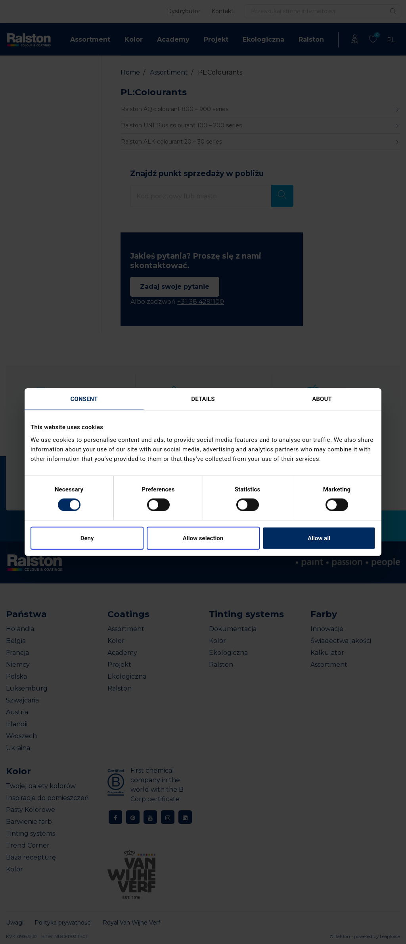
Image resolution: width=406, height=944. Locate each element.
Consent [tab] (84, 399)
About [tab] (322, 399)
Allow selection (203, 537)
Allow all (319, 537)
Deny (87, 537)
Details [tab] (202, 399)
